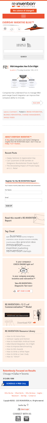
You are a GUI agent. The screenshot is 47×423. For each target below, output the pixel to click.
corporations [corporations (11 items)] (10, 239)
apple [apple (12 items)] (8, 237)
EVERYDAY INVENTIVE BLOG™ (18, 22)
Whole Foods (9, 117)
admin (14, 70)
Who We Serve (30, 393)
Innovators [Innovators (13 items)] (26, 245)
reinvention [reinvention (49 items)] (14, 251)
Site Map (23, 396)
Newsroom (15, 396)
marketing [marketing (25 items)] (23, 248)
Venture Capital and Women (18, 339)
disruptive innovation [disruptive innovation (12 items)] (25, 239)
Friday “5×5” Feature (12, 144)
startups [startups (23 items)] (27, 251)
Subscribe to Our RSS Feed (23, 45)
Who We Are (9, 393)
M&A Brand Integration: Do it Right (20, 344)
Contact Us (31, 396)
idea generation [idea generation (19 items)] (23, 242)
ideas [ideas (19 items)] (33, 242)
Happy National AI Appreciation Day (21, 158)
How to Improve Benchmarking (19, 346)
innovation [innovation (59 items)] (14, 245)
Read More (37, 102)
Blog (18, 418)
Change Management (31, 115)
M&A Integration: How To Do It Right (24, 66)
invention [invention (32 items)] (11, 248)
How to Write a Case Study (18, 354)
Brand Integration (34, 112)
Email (7, 197)
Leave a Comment (10, 112)
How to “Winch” (13, 357)
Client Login (25, 409)
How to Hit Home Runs (16, 336)
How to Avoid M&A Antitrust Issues (21, 341)
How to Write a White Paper (18, 352)
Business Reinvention (12, 115)
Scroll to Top (22, 405)
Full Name (8, 190)
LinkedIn (23, 39)
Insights (39, 393)
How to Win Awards (15, 349)
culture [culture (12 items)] (16, 239)
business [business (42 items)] (15, 236)
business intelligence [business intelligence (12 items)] (28, 237)
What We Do (19, 393)
